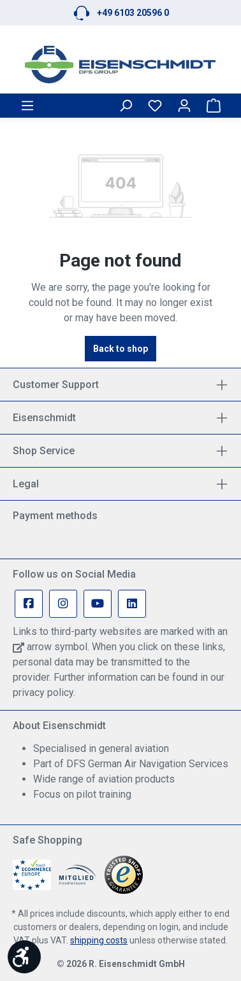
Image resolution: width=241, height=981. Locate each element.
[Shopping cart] (213, 106)
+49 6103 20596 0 (133, 13)
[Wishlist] (155, 106)
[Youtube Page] (97, 603)
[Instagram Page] (63, 603)
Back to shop (120, 349)
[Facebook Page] (28, 603)
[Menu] (27, 106)
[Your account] (184, 106)
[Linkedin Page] (132, 603)
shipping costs (99, 940)
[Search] (125, 106)
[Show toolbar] (24, 956)
